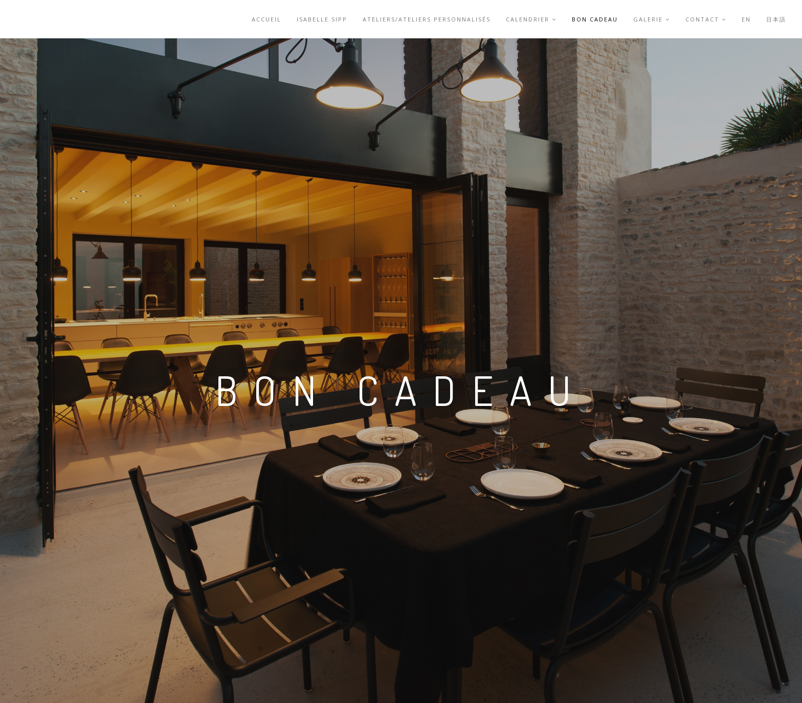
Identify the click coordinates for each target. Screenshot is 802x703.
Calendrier (531, 19)
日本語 (776, 19)
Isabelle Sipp (322, 19)
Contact (705, 19)
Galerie (651, 19)
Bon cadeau (595, 19)
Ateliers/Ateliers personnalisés (427, 19)
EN (746, 19)
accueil (266, 19)
